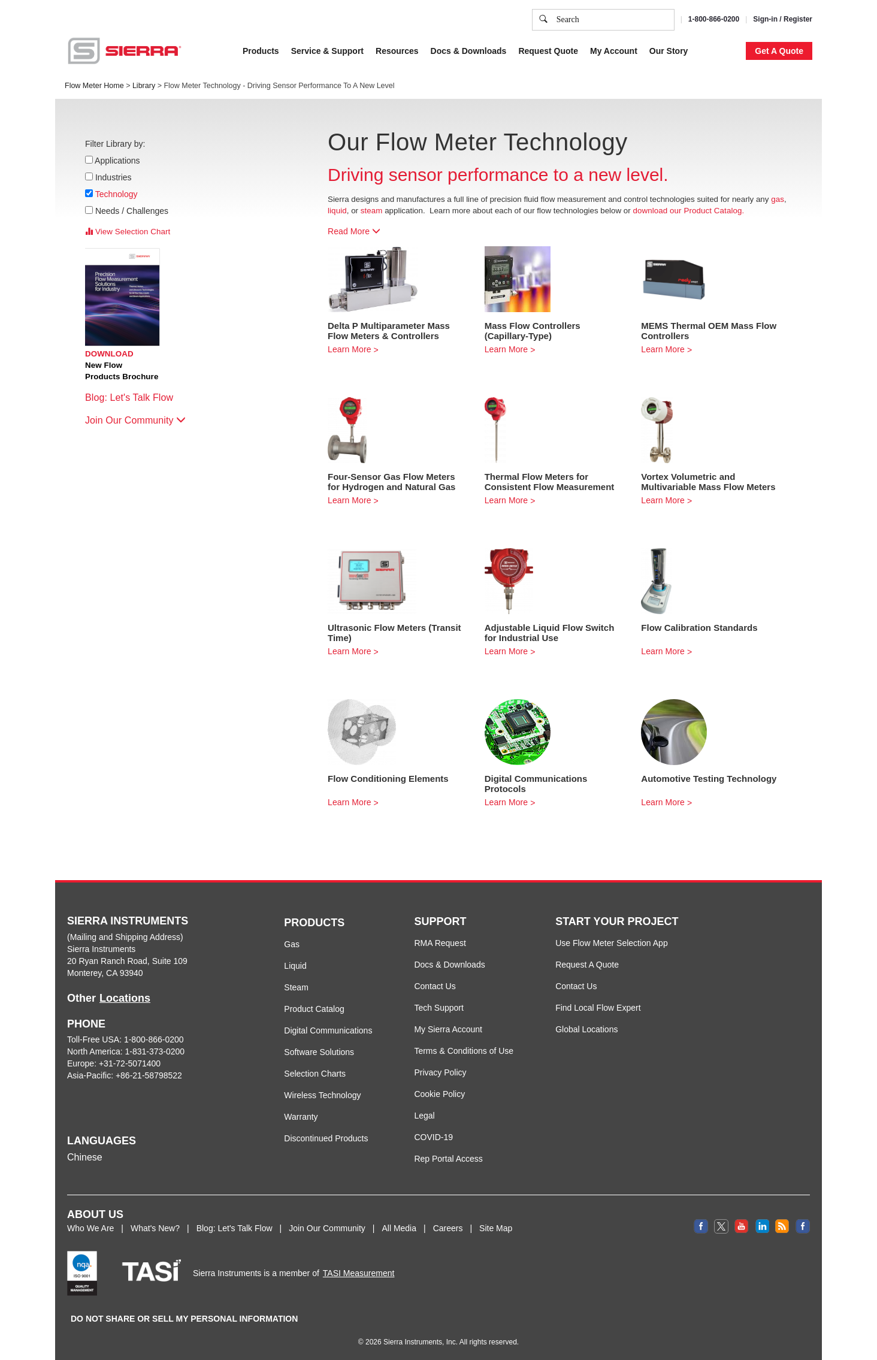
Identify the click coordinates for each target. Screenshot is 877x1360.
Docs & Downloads (449, 964)
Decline (713, 48)
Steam (296, 987)
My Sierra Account (448, 1029)
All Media (399, 1228)
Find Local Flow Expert (597, 1008)
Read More (354, 231)
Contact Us (434, 986)
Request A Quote (587, 964)
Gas (292, 944)
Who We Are (90, 1228)
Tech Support (439, 1008)
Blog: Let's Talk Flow (135, 397)
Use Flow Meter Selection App (611, 943)
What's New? (155, 1228)
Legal (424, 1115)
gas (777, 199)
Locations (124, 998)
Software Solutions (319, 1052)
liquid (337, 210)
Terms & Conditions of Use (463, 1051)
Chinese (84, 1157)
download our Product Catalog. (688, 210)
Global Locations (586, 1029)
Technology (116, 194)
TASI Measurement (359, 1273)
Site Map (495, 1228)
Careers (448, 1228)
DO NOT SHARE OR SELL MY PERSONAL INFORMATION (184, 1318)
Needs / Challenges (132, 211)
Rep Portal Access (448, 1158)
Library (143, 85)
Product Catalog (314, 1009)
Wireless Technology (322, 1095)
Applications (118, 160)
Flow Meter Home (94, 85)
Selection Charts (315, 1073)
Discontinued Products (326, 1138)
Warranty (300, 1117)
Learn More (349, 349)
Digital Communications (328, 1030)
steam (372, 210)
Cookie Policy (439, 1094)
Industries (114, 177)
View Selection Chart (127, 231)
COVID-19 (433, 1137)
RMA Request (439, 943)
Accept (665, 48)
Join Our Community (135, 420)
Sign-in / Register (782, 19)
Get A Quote (779, 51)
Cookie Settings (602, 48)
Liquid (295, 966)
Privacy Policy (440, 1072)
